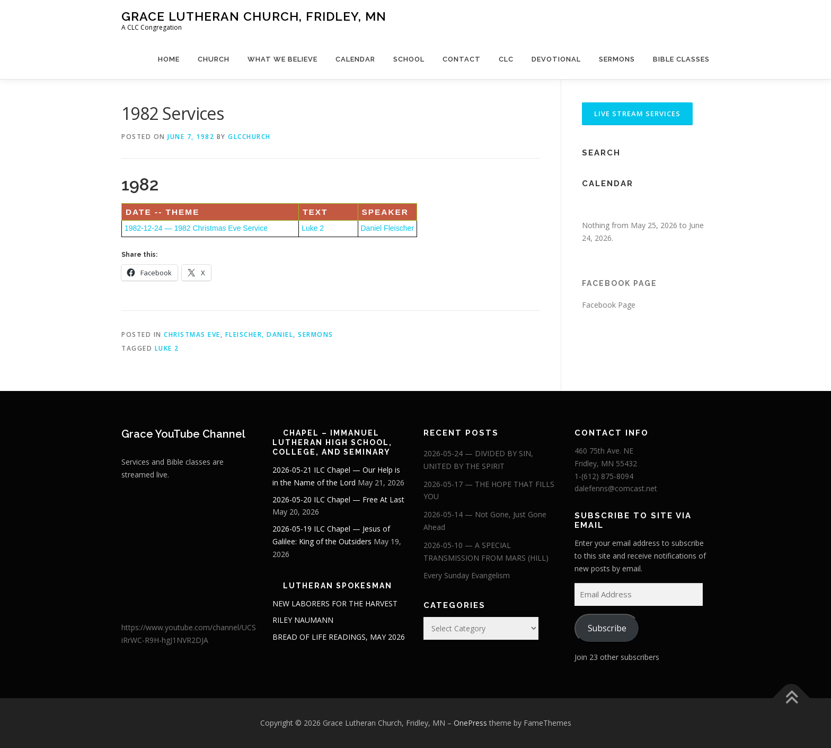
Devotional (556, 59)
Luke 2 (313, 228)
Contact (462, 59)
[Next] (696, 207)
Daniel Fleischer (387, 228)
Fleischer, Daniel (259, 334)
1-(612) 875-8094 (603, 476)
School (409, 59)
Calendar (355, 59)
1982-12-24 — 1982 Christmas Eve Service (196, 228)
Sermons (617, 59)
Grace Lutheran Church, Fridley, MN (253, 16)
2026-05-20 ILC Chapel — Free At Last (338, 499)
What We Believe (282, 59)
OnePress (470, 723)
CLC (506, 59)
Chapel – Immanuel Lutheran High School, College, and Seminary (332, 442)
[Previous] (594, 207)
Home (169, 59)
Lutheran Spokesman (337, 585)
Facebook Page (619, 283)
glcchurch (249, 136)
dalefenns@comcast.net (615, 488)
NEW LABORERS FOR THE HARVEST (334, 603)
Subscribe (607, 628)
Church (213, 59)
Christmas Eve (192, 334)
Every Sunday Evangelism (466, 575)
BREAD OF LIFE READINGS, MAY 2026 (338, 637)
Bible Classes (681, 59)
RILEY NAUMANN (302, 620)
